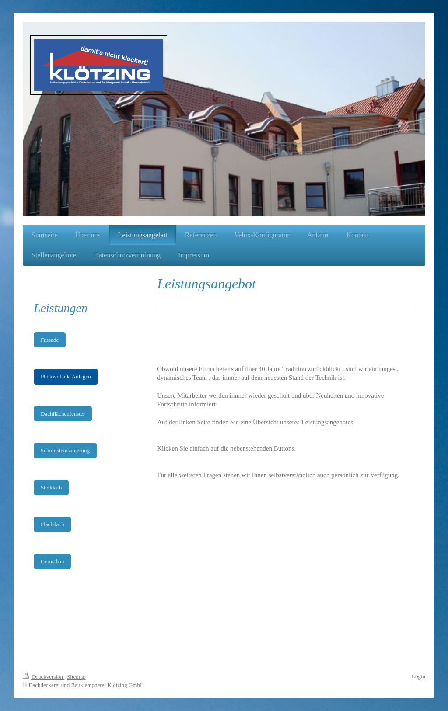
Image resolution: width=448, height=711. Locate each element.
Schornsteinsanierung (65, 450)
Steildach (51, 487)
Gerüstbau (52, 561)
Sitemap (76, 676)
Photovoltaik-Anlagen (66, 376)
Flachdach (52, 524)
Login (418, 676)
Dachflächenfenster (63, 413)
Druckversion (43, 676)
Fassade (50, 339)
